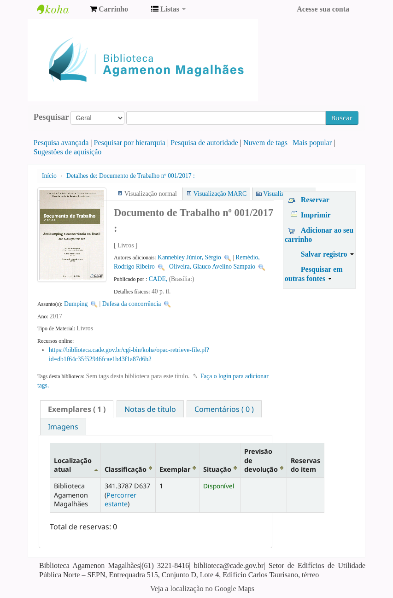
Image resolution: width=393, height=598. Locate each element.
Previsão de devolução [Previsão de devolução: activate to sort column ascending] (261, 460)
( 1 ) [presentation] (77, 409)
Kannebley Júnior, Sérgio (189, 257)
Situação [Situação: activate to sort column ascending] (217, 469)
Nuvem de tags (265, 143)
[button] (109, 9)
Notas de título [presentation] (150, 409)
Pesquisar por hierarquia (130, 143)
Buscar (341, 117)
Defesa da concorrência (131, 303)
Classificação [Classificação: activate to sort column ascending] (126, 469)
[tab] (76, 409)
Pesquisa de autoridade (204, 143)
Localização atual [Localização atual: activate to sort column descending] (73, 465)
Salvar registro (327, 254)
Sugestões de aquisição (68, 152)
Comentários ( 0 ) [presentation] (224, 409)
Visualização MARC (220, 193)
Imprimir (316, 215)
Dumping (76, 303)
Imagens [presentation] (63, 427)
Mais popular (312, 143)
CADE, (159, 279)
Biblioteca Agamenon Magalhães (60, 9)
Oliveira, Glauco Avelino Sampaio (212, 266)
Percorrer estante (120, 499)
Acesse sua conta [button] (323, 9)
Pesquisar (51, 117)
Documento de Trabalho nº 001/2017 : (130, 175)
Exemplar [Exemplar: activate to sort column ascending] (174, 469)
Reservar (315, 200)
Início (49, 175)
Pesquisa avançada (61, 143)
